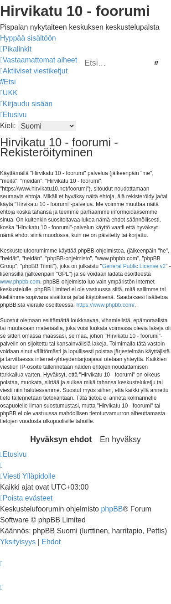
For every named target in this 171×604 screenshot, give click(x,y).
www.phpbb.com (20, 282)
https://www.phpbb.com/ (105, 305)
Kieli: (8, 125)
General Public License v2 (134, 266)
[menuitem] (38, 60)
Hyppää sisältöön (28, 38)
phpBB (112, 509)
